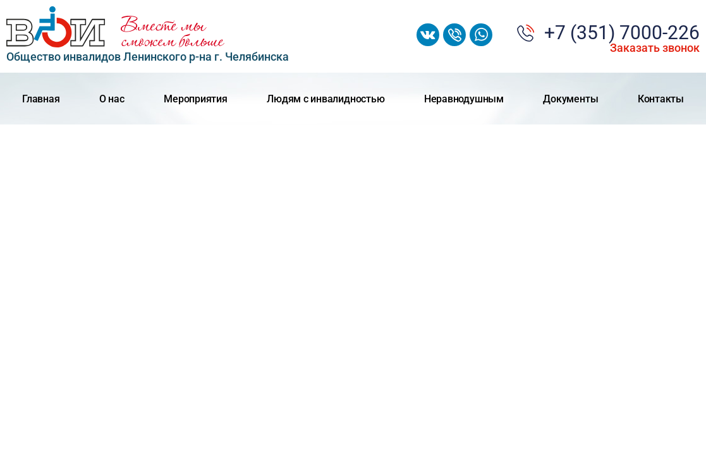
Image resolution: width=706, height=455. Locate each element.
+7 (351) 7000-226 (622, 32)
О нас (112, 99)
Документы (570, 99)
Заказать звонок (655, 48)
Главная (40, 99)
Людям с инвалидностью (325, 99)
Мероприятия (195, 99)
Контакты (661, 99)
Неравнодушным (464, 99)
